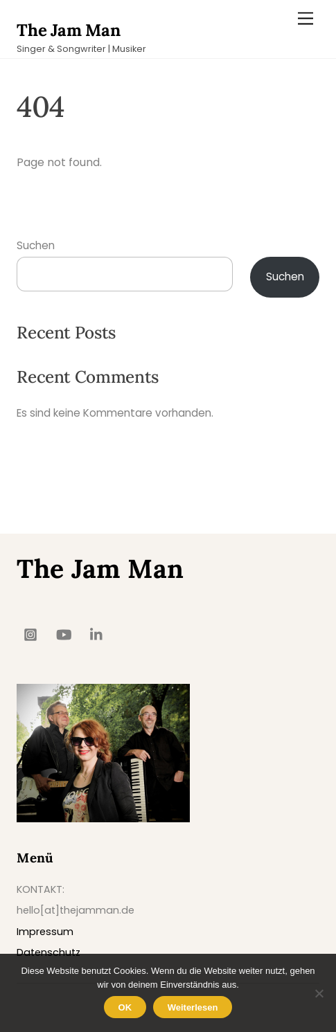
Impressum (45, 932)
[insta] (30, 633)
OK (125, 1007)
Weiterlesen (193, 1007)
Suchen (36, 245)
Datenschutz (48, 952)
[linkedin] (97, 633)
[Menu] (305, 19)
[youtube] (64, 633)
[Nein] (319, 993)
